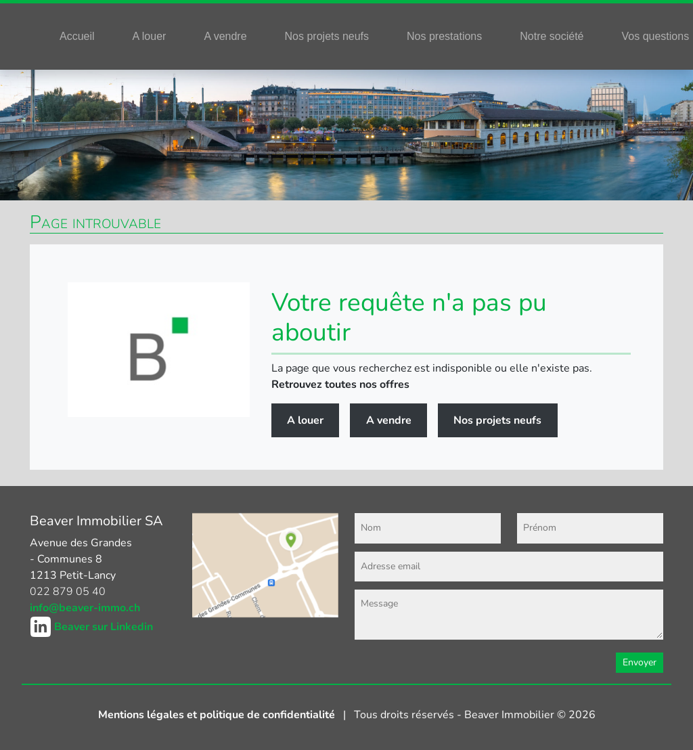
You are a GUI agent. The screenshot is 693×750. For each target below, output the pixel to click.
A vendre (225, 36)
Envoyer (639, 662)
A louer (149, 36)
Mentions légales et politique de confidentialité (218, 714)
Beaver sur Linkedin (103, 626)
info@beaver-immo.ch (85, 607)
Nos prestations (444, 36)
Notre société (551, 36)
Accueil (77, 36)
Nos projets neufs (327, 36)
